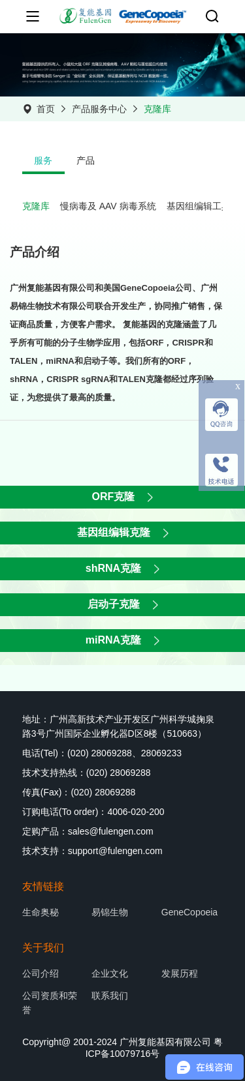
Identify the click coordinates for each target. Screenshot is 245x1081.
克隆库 (157, 109)
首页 (46, 109)
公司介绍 (40, 973)
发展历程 (179, 973)
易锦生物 (109, 912)
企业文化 (109, 973)
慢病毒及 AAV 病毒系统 (108, 206)
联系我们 (109, 995)
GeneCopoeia (189, 912)
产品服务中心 (99, 109)
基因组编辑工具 (199, 206)
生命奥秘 (40, 912)
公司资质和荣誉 (49, 1002)
